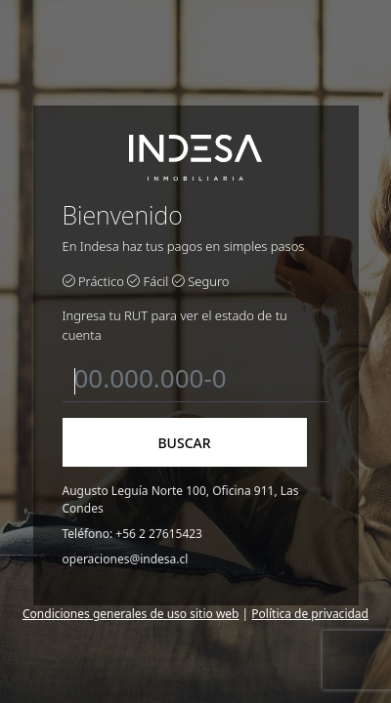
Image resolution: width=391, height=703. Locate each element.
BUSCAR (183, 443)
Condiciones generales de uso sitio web (130, 613)
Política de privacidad (310, 613)
